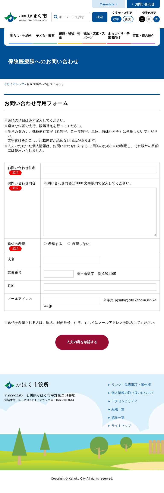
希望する (53, 244)
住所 (11, 285)
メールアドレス (20, 299)
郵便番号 (15, 272)
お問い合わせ (145, 4)
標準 (116, 19)
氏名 (11, 259)
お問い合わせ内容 (22, 183)
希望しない (78, 244)
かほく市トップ (14, 84)
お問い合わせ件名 (22, 168)
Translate (107, 4)
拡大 (128, 19)
